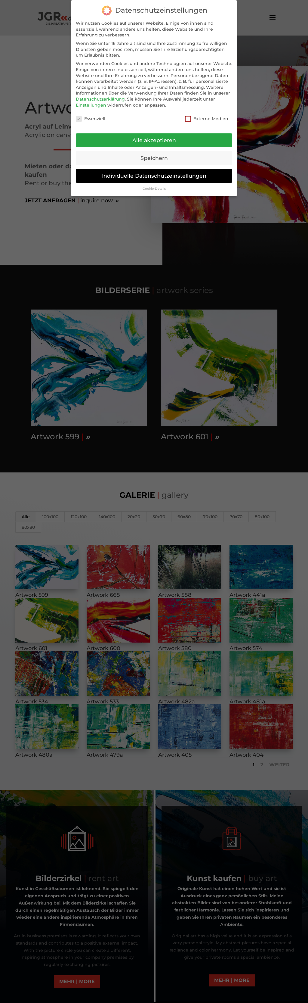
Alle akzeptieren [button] (154, 140)
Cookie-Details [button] (154, 189)
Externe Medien (206, 119)
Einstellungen (91, 105)
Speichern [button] (154, 158)
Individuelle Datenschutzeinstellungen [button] (154, 176)
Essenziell (90, 119)
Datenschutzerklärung (100, 99)
